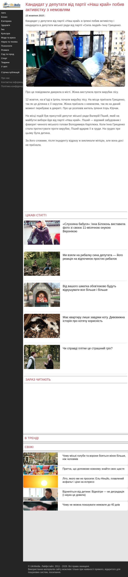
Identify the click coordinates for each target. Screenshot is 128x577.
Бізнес (4, 17)
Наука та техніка (9, 42)
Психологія (6, 46)
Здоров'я (5, 25)
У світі (4, 66)
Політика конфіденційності (15, 86)
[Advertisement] (75, 182)
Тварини (5, 62)
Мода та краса (8, 37)
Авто (3, 13)
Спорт (4, 58)
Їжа (2, 29)
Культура (5, 33)
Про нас (5, 78)
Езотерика (6, 21)
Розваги (5, 50)
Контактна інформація (13, 82)
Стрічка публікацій (10, 72)
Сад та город (7, 54)
